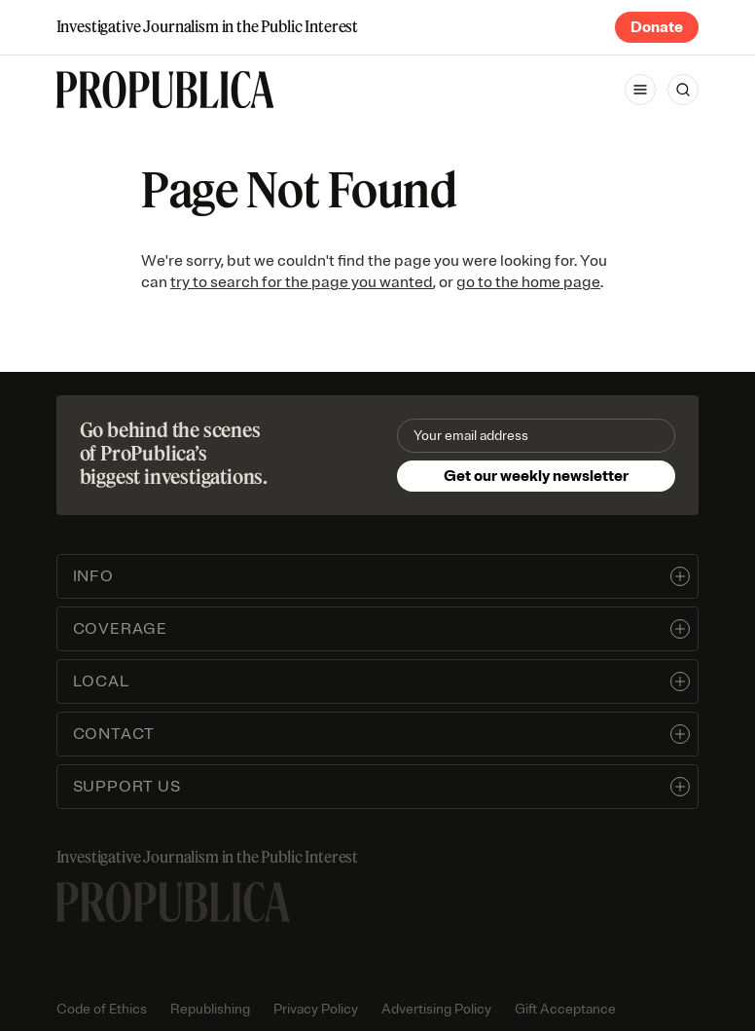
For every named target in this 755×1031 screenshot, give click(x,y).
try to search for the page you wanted (301, 282)
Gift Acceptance (565, 1009)
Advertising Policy (436, 1009)
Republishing (210, 1009)
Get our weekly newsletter (536, 476)
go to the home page (528, 282)
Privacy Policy (315, 1009)
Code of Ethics (101, 1009)
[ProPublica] (165, 89)
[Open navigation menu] (640, 89)
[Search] (683, 89)
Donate (656, 27)
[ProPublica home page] (173, 902)
